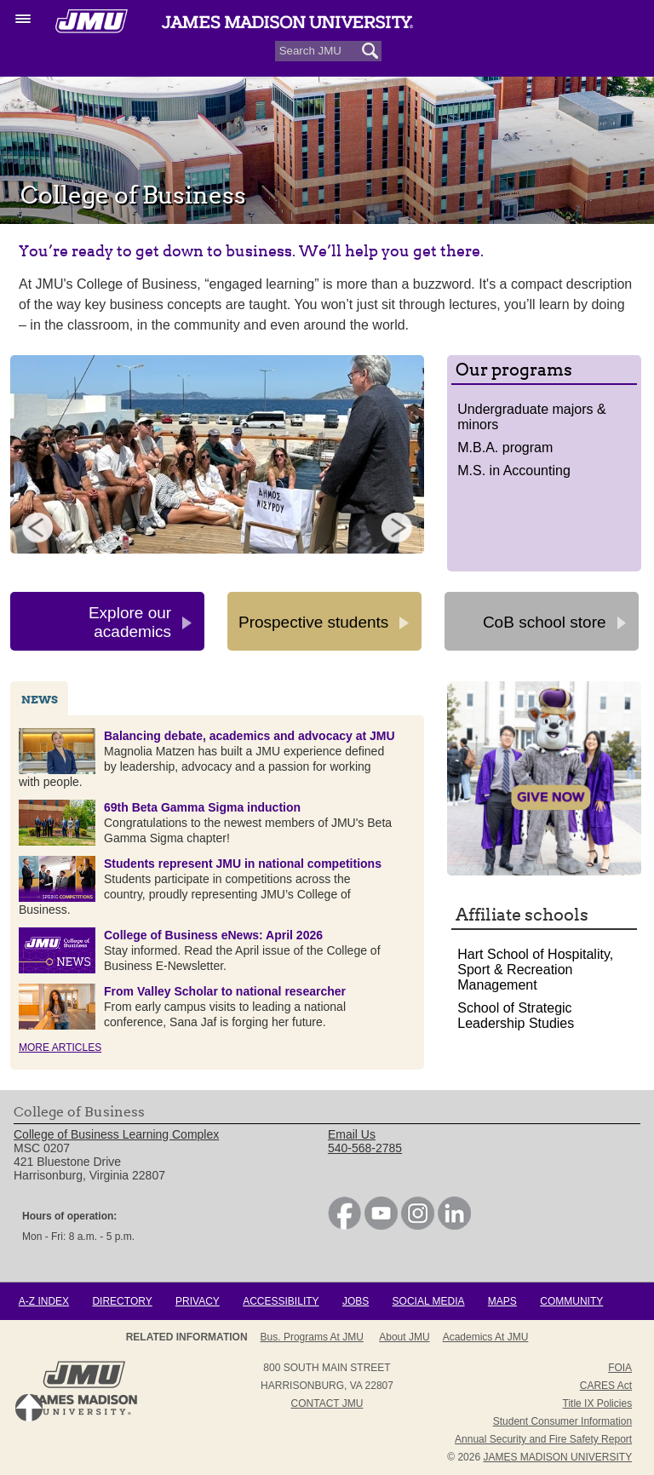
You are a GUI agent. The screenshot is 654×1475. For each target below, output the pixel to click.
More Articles (60, 1047)
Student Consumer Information (562, 1421)
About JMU (404, 1337)
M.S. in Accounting (514, 470)
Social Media (429, 1301)
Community (571, 1301)
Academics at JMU (486, 1337)
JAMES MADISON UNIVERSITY (557, 1457)
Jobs (355, 1301)
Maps (502, 1301)
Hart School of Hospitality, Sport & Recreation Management (535, 969)
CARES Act (606, 1386)
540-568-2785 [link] (365, 1148)
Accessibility (280, 1301)
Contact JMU (327, 1403)
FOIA (620, 1368)
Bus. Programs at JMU (312, 1337)
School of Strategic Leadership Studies (515, 1015)
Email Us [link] (352, 1134)
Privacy (197, 1301)
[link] (344, 1225)
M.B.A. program (505, 447)
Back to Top (29, 1407)
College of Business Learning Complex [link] (116, 1134)
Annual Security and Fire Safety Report (543, 1439)
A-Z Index (44, 1301)
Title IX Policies (598, 1403)
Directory (122, 1301)
